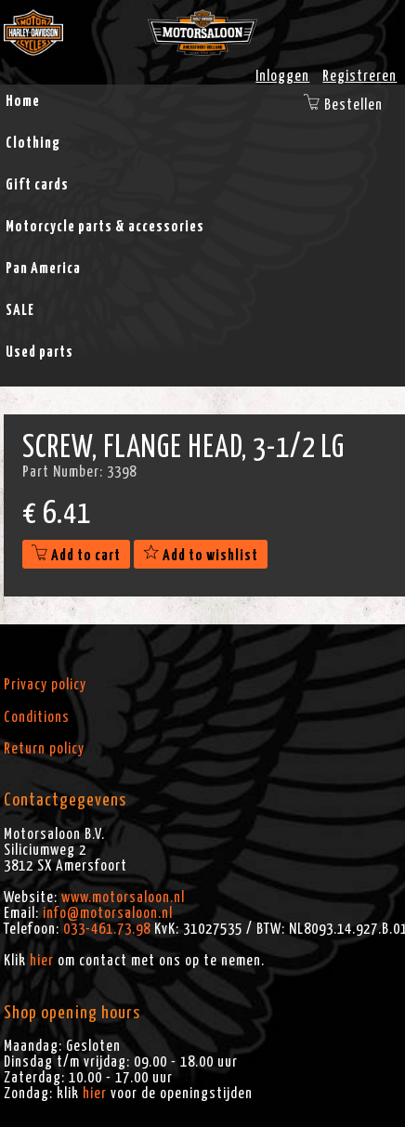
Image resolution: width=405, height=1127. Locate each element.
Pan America (43, 268)
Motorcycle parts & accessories (105, 226)
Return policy (44, 748)
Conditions (37, 717)
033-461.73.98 (106, 929)
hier (42, 960)
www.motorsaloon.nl (123, 897)
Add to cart (76, 555)
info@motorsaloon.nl (108, 913)
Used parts (39, 352)
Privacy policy (45, 684)
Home (23, 101)
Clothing (33, 143)
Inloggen (282, 76)
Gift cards (37, 184)
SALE (20, 310)
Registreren (359, 76)
